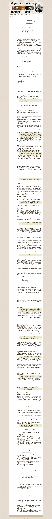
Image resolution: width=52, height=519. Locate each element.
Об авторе (18, 15)
